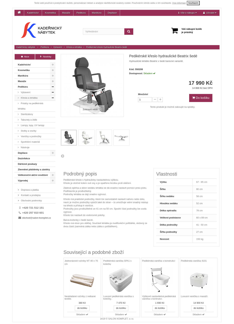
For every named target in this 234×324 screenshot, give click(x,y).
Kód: (132, 69)
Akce (24, 56)
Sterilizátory (26, 114)
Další (62, 156)
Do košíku (200, 98)
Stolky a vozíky (28, 130)
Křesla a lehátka (74, 47)
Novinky (45, 56)
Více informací (179, 3)
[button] (187, 13)
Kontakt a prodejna (30, 195)
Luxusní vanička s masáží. (194, 296)
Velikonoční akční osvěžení (33, 175)
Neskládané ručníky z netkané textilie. (80, 297)
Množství (143, 94)
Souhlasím (193, 3)
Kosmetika (50, 12)
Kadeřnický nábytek (25, 47)
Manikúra (96, 12)
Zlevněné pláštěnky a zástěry (34, 169)
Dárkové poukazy (27, 164)
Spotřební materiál (30, 142)
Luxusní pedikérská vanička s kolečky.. (118, 297)
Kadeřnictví (33, 12)
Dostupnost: (136, 73)
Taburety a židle (28, 119)
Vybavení (57, 47)
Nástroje (24, 147)
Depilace (112, 12)
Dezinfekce (24, 158)
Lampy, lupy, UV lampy (32, 125)
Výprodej (23, 180)
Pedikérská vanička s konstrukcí (158, 260)
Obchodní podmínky (31, 200)
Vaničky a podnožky (30, 136)
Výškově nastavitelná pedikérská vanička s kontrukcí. (159, 297)
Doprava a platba (29, 189)
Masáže (66, 12)
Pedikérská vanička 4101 (194, 260)
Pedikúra (81, 12)
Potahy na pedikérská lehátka (30, 106)
